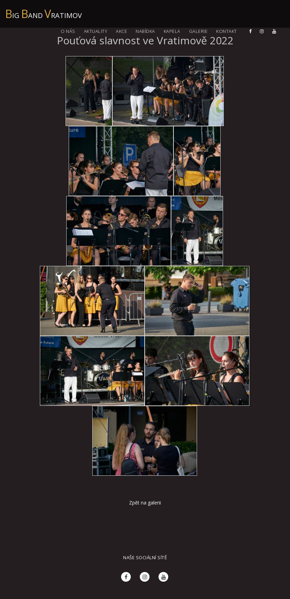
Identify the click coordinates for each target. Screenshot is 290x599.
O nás (68, 31)
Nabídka (145, 31)
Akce (121, 31)
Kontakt (226, 31)
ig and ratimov (43, 11)
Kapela (172, 31)
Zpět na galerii (145, 502)
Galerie (198, 31)
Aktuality (96, 31)
